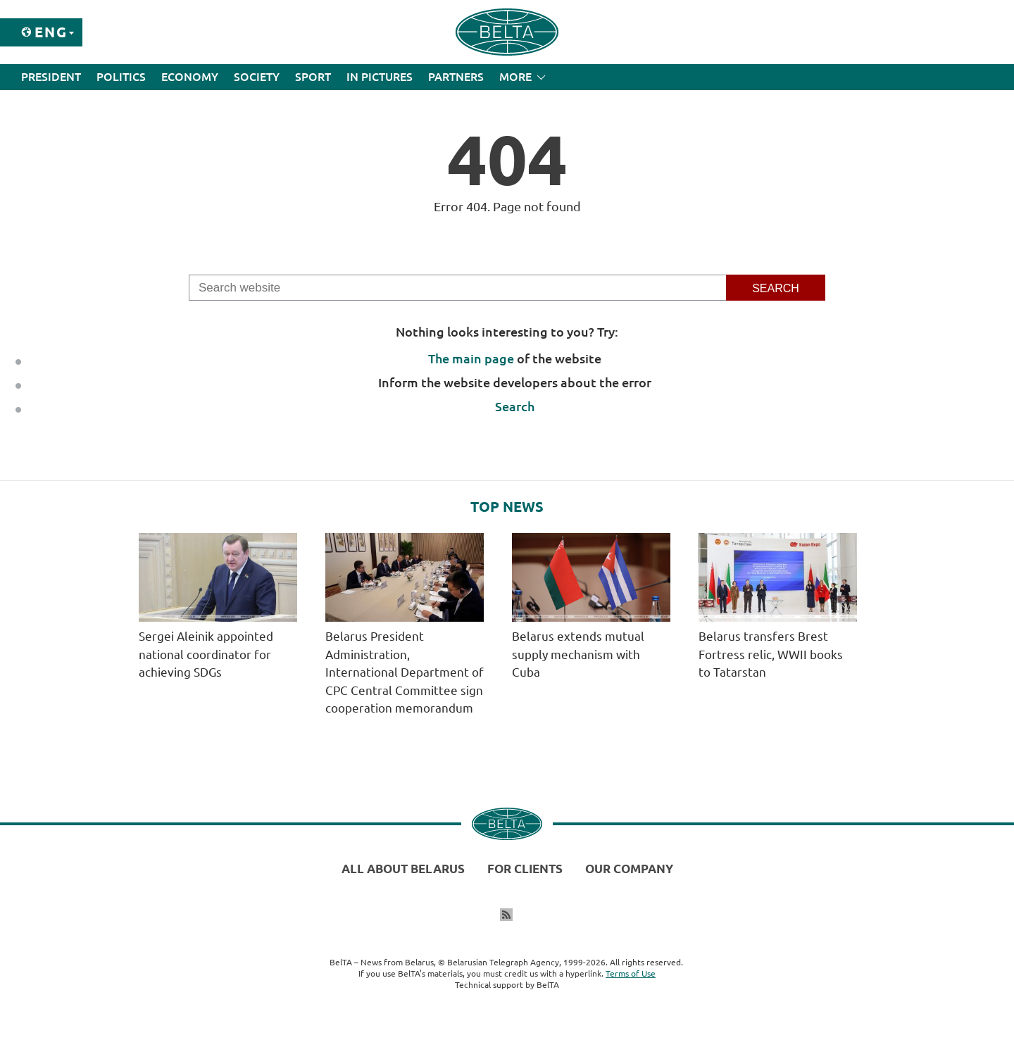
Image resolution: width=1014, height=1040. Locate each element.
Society (257, 76)
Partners (456, 76)
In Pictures (379, 76)
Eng (51, 32)
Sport (313, 76)
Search (514, 406)
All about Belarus (403, 868)
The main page (471, 358)
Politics (121, 76)
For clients (525, 868)
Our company (629, 868)
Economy (189, 76)
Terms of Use (631, 973)
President (51, 76)
